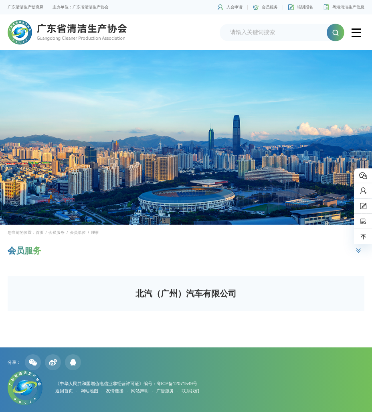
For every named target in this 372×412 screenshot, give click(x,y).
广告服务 (165, 390)
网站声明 (140, 390)
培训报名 (305, 7)
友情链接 (114, 390)
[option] (186, 137)
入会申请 (234, 7)
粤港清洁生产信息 (348, 7)
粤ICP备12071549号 (177, 383)
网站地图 (89, 390)
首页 (40, 232)
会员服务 (270, 7)
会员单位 (78, 232)
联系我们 (190, 390)
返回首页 (64, 390)
